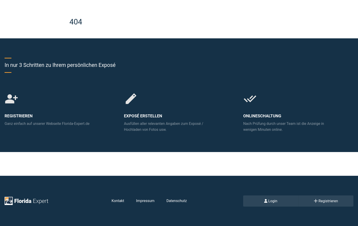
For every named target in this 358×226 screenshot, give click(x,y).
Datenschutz (176, 201)
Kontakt (118, 201)
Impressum (145, 201)
